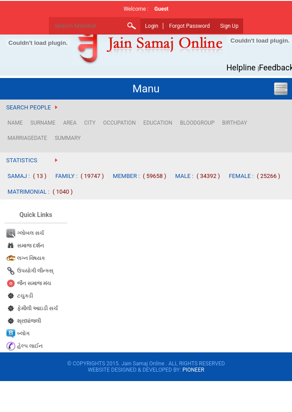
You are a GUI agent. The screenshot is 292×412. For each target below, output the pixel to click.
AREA (70, 123)
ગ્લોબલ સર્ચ (30, 233)
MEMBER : (126, 176)
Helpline (241, 67)
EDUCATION (158, 123)
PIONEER (194, 370)
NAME (15, 123)
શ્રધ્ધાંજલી (29, 321)
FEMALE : (241, 176)
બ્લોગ (23, 333)
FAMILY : (67, 176)
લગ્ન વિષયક (31, 258)
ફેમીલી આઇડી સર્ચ (37, 308)
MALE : (184, 176)
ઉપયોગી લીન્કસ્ (35, 271)
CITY (89, 123)
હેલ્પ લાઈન (30, 346)
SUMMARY (68, 138)
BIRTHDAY (234, 123)
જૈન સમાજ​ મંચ (34, 283)
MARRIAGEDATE (27, 138)
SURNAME (43, 123)
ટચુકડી (25, 296)
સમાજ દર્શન (30, 246)
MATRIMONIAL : (29, 191)
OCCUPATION (119, 123)
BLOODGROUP (197, 123)
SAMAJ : (19, 176)
